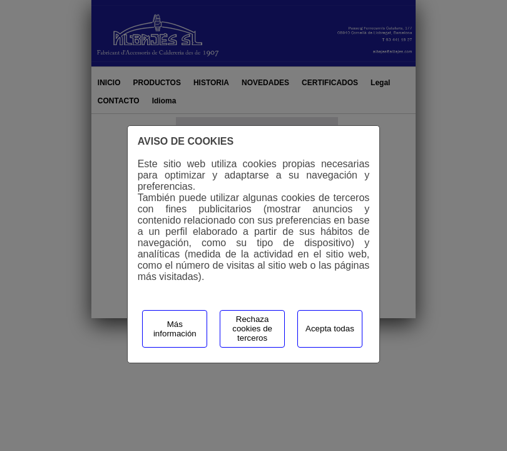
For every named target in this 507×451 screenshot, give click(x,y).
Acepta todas (329, 328)
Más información (175, 328)
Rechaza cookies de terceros (252, 328)
